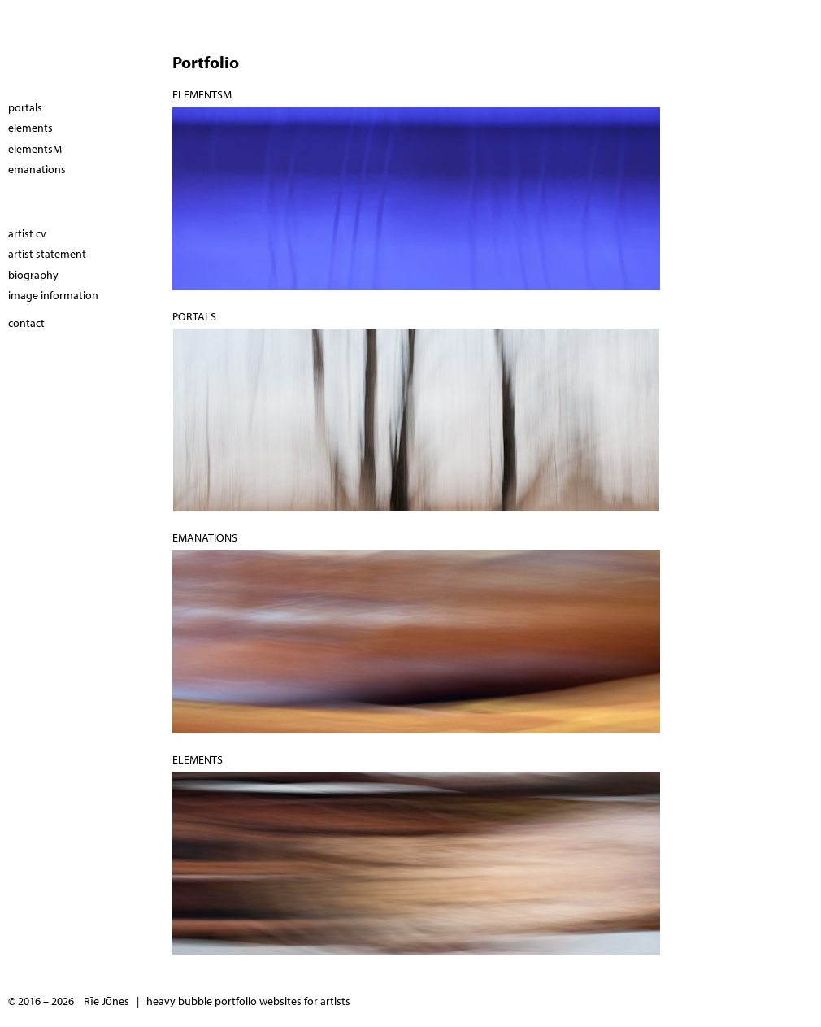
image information (53, 295)
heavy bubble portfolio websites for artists (248, 1001)
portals (194, 316)
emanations (204, 537)
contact (26, 322)
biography (33, 275)
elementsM (202, 94)
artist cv (27, 233)
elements (197, 759)
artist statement (47, 253)
